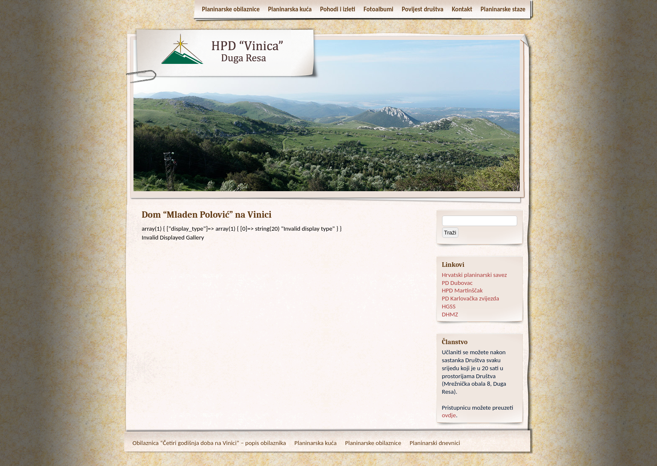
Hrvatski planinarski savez (474, 275)
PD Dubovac (457, 283)
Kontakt (462, 9)
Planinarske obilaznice (231, 9)
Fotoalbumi (378, 9)
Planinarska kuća (290, 9)
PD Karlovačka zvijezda (470, 298)
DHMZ (450, 314)
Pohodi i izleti (337, 9)
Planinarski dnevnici (435, 443)
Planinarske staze (503, 9)
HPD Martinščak (462, 290)
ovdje (449, 415)
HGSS (449, 306)
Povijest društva (422, 9)
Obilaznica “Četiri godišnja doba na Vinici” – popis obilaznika (209, 443)
